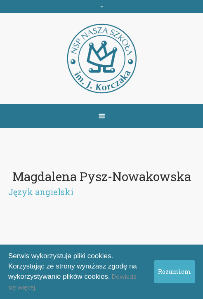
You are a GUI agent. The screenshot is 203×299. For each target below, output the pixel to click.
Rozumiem (174, 271)
